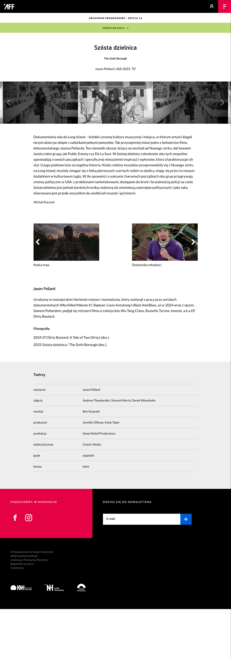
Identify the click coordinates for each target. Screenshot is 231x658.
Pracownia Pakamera (35, 609)
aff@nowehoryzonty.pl (24, 605)
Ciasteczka (17, 616)
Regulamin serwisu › (23, 612)
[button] (222, 127)
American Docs (113, 28)
